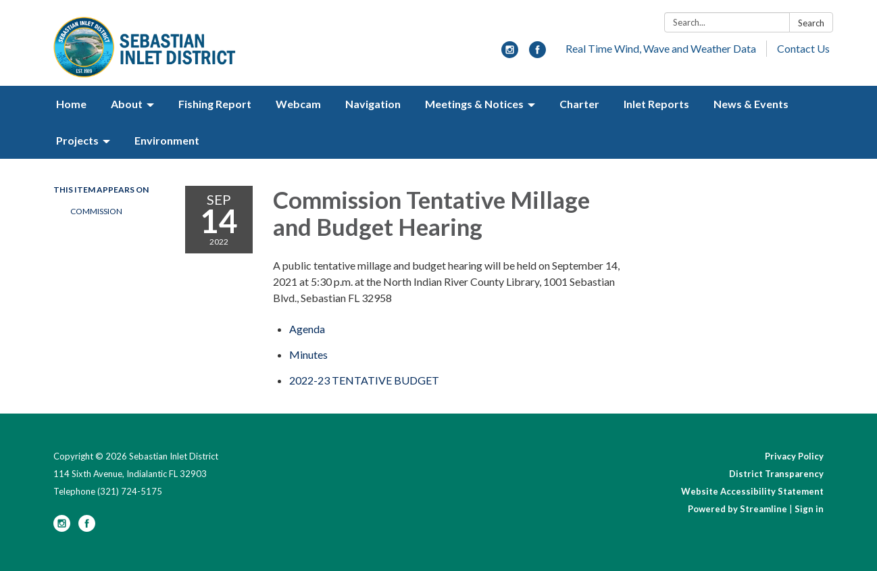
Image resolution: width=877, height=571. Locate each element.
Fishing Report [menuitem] (214, 103)
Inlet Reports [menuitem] (656, 103)
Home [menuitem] (71, 103)
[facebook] (537, 53)
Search (811, 23)
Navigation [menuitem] (373, 103)
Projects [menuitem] (77, 140)
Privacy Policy (794, 456)
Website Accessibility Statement (752, 491)
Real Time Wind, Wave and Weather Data (661, 48)
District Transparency (776, 473)
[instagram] (509, 53)
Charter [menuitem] (579, 103)
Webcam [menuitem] (298, 103)
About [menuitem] (127, 103)
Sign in (809, 508)
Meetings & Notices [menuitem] (474, 103)
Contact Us (803, 48)
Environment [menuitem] (166, 140)
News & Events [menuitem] (750, 103)
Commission (96, 211)
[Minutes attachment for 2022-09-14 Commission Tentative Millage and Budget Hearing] (308, 354)
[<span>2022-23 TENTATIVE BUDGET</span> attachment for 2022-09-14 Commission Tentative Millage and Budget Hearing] (364, 380)
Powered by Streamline (737, 508)
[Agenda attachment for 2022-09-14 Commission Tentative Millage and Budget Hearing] (307, 328)
